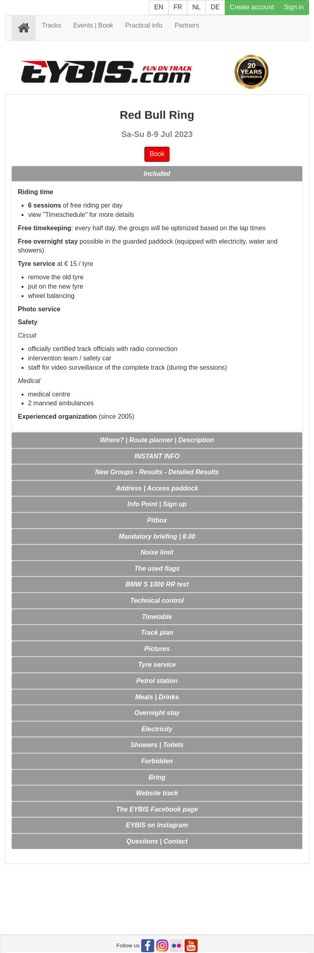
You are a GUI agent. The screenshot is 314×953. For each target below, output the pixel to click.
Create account (252, 7)
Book (157, 153)
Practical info (144, 25)
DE (215, 7)
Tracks (51, 25)
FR (178, 7)
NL (196, 7)
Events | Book (93, 25)
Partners (186, 25)
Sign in (294, 7)
